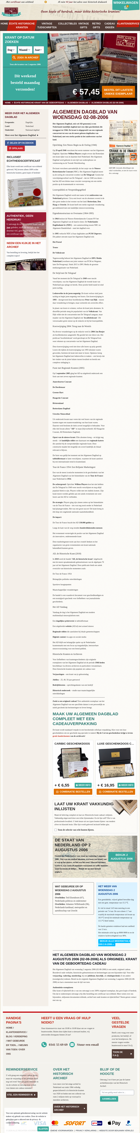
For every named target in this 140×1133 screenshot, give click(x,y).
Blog (9, 1036)
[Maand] (25, 50)
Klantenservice (16, 1032)
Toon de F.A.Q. (123, 1054)
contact (133, 997)
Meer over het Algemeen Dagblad (22, 135)
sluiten (43, 1129)
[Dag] (11, 50)
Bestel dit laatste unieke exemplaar (118, 91)
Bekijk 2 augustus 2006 (122, 856)
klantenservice (51, 1028)
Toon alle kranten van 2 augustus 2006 (25, 64)
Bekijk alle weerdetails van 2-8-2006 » (114, 942)
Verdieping (21, 1036)
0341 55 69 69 (58, 1044)
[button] (123, 130)
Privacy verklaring (86, 1130)
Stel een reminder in (21, 1094)
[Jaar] (38, 50)
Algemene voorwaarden (60, 1130)
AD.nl (75, 626)
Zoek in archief (25, 57)
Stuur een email (88, 1044)
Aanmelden (109, 1099)
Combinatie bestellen (73, 791)
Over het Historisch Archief (70, 1108)
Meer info (83, 785)
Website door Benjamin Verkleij (116, 1130)
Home (9, 1028)
